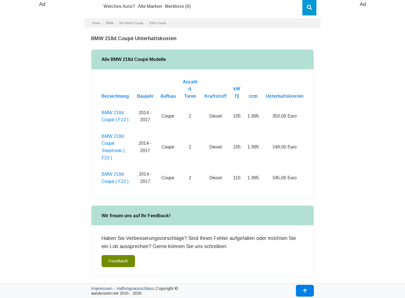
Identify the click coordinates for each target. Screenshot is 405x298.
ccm (253, 96)
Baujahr (145, 96)
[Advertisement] (42, 92)
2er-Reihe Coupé (131, 23)
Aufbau (168, 96)
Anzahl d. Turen (190, 88)
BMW (109, 23)
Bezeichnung (115, 96)
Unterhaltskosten (284, 96)
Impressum (101, 288)
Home (96, 23)
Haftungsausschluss (135, 288)
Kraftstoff (215, 96)
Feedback (118, 261)
